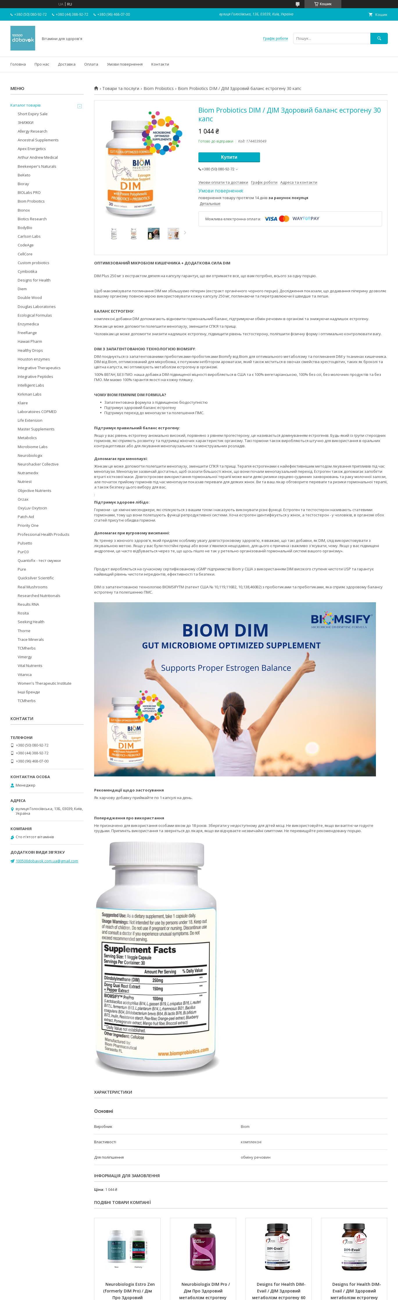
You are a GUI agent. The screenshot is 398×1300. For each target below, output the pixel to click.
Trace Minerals (31, 639)
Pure (22, 569)
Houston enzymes (34, 359)
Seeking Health (31, 621)
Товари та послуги (120, 88)
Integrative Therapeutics (39, 367)
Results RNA (28, 604)
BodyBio (25, 227)
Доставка (67, 64)
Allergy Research (32, 131)
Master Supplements (36, 429)
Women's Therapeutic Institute (44, 683)
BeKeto (24, 175)
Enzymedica (28, 324)
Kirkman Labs (30, 394)
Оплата (91, 64)
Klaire (23, 402)
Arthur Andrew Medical (38, 157)
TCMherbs (27, 648)
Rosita (23, 613)
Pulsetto (25, 543)
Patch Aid (26, 516)
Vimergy (25, 656)
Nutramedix (28, 472)
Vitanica (25, 674)
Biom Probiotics (159, 88)
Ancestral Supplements (38, 140)
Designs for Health (34, 280)
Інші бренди (29, 692)
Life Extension (30, 420)
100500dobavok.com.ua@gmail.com (47, 861)
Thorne (24, 630)
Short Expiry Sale (33, 113)
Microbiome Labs (33, 446)
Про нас (42, 64)
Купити (229, 157)
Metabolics (27, 437)
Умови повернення (125, 64)
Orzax (23, 499)
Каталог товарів (25, 105)
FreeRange (27, 332)
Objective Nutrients (34, 490)
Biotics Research (32, 218)
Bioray (23, 183)
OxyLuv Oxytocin (32, 508)
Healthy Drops (30, 350)
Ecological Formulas (35, 315)
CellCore (25, 254)
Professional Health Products (43, 534)
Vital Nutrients (30, 665)
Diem (22, 288)
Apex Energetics (32, 148)
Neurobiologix (30, 455)
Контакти (160, 64)
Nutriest (25, 481)
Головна (18, 64)
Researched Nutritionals (39, 595)
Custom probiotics (33, 262)
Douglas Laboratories (37, 306)
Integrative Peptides (35, 376)
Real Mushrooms (33, 586)
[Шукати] (379, 38)
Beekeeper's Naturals (37, 166)
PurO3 (23, 551)
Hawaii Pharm (30, 341)
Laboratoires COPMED (37, 411)
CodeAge (26, 245)
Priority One (28, 525)
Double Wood (30, 297)
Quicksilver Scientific (36, 577)
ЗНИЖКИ (25, 122)
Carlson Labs (29, 236)
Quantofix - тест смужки (39, 560)
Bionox (24, 210)
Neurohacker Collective (38, 464)
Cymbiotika (27, 271)
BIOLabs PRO (29, 192)
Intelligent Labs (31, 385)
